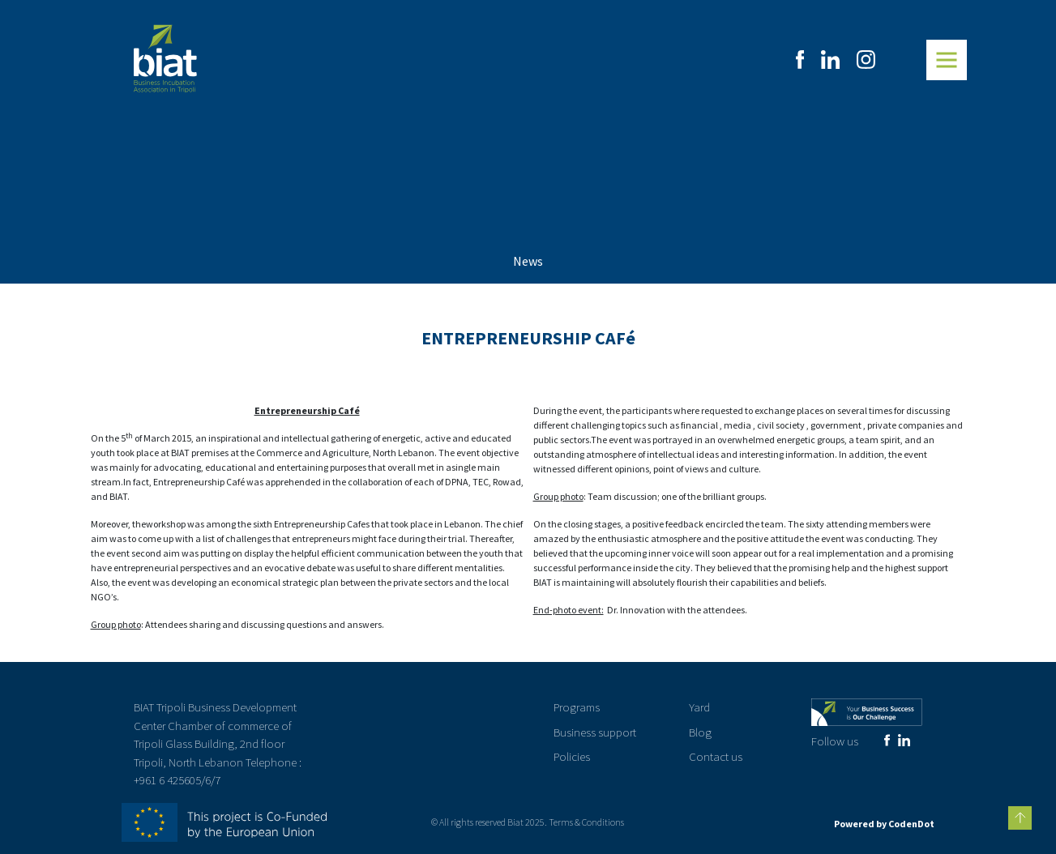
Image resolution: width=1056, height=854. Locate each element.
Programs (577, 707)
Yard (699, 707)
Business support (595, 732)
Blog (700, 732)
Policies (572, 756)
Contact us (715, 756)
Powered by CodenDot (884, 824)
